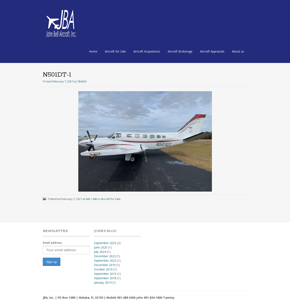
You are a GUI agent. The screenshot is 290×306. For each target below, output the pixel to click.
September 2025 (105, 243)
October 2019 (103, 269)
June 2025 (100, 247)
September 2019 (105, 274)
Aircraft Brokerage (180, 51)
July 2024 (100, 252)
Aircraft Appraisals (212, 51)
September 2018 (105, 278)
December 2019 (105, 265)
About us (238, 51)
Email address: (52, 243)
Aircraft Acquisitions (146, 51)
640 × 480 (91, 199)
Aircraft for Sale (115, 51)
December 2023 (105, 256)
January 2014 (102, 282)
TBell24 (81, 81)
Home (93, 51)
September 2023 (105, 260)
